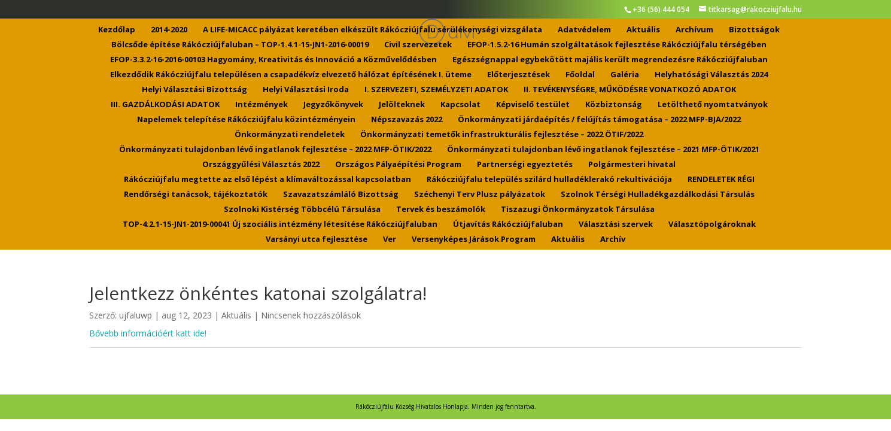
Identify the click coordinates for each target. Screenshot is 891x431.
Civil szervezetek (418, 45)
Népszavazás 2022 (406, 120)
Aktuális (643, 30)
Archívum (694, 30)
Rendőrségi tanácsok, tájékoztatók (195, 194)
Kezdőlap (116, 30)
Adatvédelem (584, 30)
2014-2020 (169, 30)
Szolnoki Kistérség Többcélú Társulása (302, 209)
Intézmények (261, 105)
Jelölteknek (402, 105)
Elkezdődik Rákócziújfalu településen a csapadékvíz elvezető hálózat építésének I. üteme (291, 75)
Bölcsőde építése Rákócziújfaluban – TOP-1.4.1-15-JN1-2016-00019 (240, 45)
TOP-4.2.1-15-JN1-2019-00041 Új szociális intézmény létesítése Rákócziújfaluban (280, 224)
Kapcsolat (460, 105)
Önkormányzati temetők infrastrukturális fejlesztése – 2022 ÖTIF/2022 (501, 134)
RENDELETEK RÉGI (721, 179)
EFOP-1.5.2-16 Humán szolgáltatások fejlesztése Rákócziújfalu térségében (617, 45)
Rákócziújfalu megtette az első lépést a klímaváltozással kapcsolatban (267, 179)
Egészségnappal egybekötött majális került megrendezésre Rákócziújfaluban (610, 60)
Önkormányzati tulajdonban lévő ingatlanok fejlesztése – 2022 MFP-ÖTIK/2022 (275, 149)
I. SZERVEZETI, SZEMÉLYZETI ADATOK (436, 90)
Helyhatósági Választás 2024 (711, 75)
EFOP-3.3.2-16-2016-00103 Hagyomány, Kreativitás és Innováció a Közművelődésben (273, 60)
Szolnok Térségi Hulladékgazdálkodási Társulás (658, 194)
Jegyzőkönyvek (333, 105)
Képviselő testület (533, 105)
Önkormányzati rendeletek (290, 134)
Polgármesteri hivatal (632, 164)
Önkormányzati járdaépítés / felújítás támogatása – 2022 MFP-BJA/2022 (599, 120)
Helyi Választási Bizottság (194, 90)
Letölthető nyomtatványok (713, 105)
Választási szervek (616, 224)
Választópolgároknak (712, 224)
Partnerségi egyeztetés (525, 164)
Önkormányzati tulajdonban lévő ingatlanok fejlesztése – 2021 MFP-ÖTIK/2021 (603, 149)
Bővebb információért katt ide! (147, 333)
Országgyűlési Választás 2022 (261, 164)
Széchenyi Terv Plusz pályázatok (479, 194)
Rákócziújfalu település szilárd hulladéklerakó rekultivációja (549, 179)
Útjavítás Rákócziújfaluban (508, 224)
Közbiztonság (613, 105)
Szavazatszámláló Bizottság (341, 194)
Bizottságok (754, 30)
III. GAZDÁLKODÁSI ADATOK (165, 105)
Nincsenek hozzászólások (311, 315)
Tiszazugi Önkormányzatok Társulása (578, 209)
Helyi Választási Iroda (306, 90)
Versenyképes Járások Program (474, 239)
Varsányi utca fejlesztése (316, 239)
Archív (612, 239)
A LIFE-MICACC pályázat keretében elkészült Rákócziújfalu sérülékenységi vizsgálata (372, 30)
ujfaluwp (135, 315)
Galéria (624, 75)
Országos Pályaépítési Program (398, 164)
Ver (389, 239)
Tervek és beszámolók (440, 209)
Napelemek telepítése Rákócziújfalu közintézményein (246, 120)
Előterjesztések (518, 75)
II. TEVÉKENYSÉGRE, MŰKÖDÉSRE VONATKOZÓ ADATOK (630, 90)
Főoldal (580, 75)
